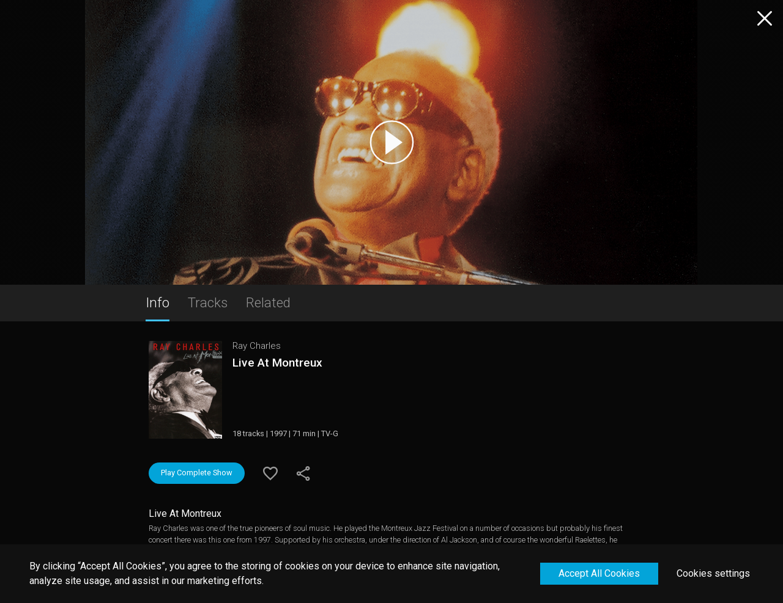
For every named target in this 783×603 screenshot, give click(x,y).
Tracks (208, 302)
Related (268, 302)
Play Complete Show (196, 472)
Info (157, 302)
